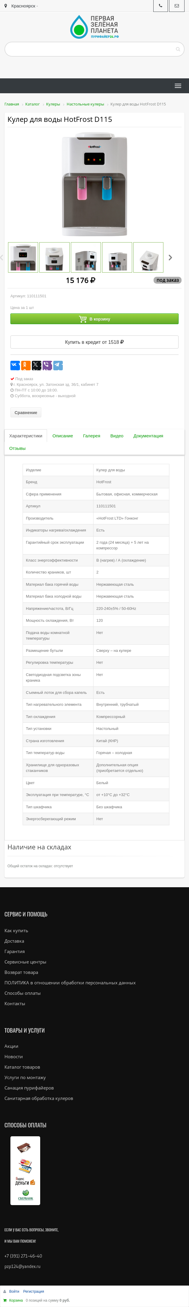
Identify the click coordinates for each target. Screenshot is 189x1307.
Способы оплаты (22, 993)
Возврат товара (21, 972)
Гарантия (14, 951)
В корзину (94, 319)
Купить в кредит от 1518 (94, 342)
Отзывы (17, 448)
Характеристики (25, 435)
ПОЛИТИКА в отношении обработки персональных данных (70, 983)
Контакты (14, 1003)
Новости (13, 1056)
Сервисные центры (25, 962)
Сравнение (26, 412)
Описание (62, 435)
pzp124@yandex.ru (22, 1266)
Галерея (91, 435)
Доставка (14, 941)
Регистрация (33, 1291)
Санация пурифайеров (29, 1088)
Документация (148, 435)
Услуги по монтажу (25, 1077)
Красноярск (19, 5)
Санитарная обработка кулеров (38, 1098)
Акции (11, 1046)
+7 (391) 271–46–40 (23, 1256)
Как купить (16, 930)
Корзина (16, 1300)
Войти (14, 1291)
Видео (117, 435)
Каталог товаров (22, 1067)
